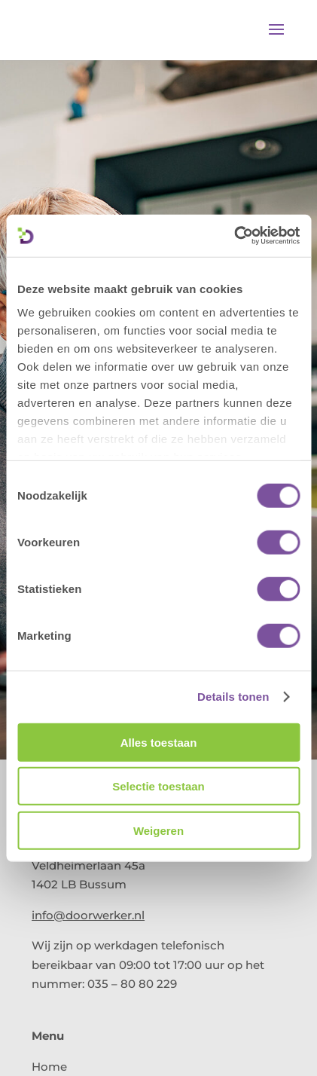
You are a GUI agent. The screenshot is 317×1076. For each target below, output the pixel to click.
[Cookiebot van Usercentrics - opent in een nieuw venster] (234, 236)
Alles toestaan (158, 741)
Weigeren (158, 830)
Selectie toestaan (158, 786)
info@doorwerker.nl (88, 915)
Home (49, 1066)
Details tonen (233, 696)
